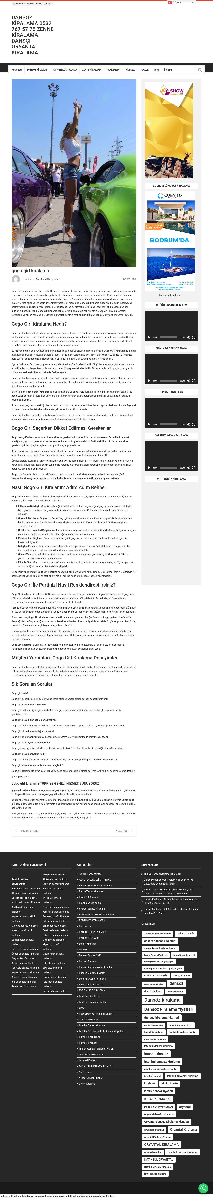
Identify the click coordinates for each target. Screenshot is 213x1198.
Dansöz (83, 949)
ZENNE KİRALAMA (91, 69)
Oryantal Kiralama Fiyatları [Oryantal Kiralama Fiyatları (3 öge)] (157, 1137)
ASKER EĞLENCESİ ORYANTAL (95, 879)
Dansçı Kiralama (87, 943)
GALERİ (145, 69)
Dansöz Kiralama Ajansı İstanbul (95, 967)
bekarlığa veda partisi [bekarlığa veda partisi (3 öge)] (184, 955)
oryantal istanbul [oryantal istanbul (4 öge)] (154, 1129)
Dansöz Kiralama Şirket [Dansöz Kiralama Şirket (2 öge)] (153, 1025)
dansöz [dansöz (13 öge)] (177, 983)
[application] (171, 326)
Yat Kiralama (85, 1072)
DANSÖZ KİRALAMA (37, 69)
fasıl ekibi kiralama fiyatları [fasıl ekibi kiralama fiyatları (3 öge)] (182, 1032)
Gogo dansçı (18, 437)
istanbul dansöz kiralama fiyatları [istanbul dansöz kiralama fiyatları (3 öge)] (160, 1069)
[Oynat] (149, 337)
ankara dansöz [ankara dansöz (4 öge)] (185, 933)
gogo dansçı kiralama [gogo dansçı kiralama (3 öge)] (155, 1039)
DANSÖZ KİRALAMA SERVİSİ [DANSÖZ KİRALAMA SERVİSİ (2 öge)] (155, 975)
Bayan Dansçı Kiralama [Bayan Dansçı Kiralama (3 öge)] (155, 955)
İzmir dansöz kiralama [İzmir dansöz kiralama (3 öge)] (155, 1174)
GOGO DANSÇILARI (89, 1019)
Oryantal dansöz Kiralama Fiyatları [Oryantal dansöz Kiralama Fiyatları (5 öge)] (166, 1121)
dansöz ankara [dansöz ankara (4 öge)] (152, 991)
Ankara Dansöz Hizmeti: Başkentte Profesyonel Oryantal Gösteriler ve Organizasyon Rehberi (168, 891)
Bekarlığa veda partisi (90, 903)
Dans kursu (85, 926)
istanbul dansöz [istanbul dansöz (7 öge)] (156, 1054)
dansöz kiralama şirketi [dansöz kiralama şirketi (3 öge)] (180, 1025)
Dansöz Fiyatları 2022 (90, 955)
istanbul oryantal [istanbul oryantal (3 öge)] (152, 1076)
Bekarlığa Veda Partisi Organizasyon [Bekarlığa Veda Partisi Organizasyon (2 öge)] (158, 962)
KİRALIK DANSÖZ (88, 1043)
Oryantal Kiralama (88, 1060)
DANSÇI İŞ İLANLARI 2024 (92, 932)
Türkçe (174, 3)
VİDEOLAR (130, 69)
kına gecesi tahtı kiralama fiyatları (96, 1048)
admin (57, 279)
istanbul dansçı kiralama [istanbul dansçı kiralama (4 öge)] (158, 1046)
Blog (156, 69)
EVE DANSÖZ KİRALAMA (92, 990)
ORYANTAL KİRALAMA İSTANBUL (96, 1066)
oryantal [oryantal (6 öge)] (185, 1107)
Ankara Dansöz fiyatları (91, 874)
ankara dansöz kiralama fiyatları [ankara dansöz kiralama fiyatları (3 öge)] (160, 948)
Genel (82, 1008)
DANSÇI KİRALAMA (89, 938)
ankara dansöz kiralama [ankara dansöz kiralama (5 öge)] (159, 941)
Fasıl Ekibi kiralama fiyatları (93, 1002)
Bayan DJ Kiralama (89, 897)
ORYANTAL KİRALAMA (65, 69)
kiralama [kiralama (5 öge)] (150, 1083)
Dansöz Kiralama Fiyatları (92, 973)
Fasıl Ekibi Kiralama (89, 996)
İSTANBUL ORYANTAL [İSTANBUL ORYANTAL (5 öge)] (158, 1159)
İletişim (168, 69)
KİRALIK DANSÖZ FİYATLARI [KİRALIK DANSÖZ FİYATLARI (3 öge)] (158, 1107)
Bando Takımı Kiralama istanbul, (95, 885)
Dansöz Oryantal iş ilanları (92, 978)
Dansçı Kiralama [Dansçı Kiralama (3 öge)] (182, 975)
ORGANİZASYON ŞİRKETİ (92, 1054)
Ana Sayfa (17, 69)
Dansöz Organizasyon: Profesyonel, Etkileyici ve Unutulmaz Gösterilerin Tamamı (168, 881)
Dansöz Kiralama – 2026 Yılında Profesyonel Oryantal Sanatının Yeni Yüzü (171, 911)
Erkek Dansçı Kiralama (90, 984)
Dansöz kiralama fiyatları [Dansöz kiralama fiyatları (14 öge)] (168, 1009)
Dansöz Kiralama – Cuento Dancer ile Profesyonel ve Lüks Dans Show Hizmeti (171, 901)
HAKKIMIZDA (113, 69)
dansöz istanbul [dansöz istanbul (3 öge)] (175, 991)
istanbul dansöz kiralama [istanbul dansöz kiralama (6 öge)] (162, 1062)
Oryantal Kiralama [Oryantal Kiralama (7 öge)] (183, 1130)
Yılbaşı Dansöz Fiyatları (91, 1078)
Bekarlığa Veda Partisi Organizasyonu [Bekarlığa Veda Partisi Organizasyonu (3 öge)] (163, 968)
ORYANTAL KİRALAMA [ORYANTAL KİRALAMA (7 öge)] (161, 1145)
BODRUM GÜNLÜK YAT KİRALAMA (97, 914)
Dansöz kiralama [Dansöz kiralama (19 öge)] (162, 1000)
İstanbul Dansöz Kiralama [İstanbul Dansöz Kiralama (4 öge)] (182, 1152)
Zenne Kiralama (87, 1083)
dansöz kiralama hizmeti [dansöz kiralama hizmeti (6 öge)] (161, 1018)
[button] (203, 1188)
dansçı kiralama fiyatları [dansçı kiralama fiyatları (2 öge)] (153, 984)
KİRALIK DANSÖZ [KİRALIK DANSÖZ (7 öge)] (157, 1099)
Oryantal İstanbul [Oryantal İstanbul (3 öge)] (152, 1152)
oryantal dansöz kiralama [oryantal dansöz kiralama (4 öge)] (159, 1114)
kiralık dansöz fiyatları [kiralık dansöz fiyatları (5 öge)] (158, 1091)
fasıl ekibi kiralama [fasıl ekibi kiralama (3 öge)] (153, 1032)
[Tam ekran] (193, 337)
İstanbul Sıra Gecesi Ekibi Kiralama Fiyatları (101, 1031)
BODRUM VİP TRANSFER (92, 920)
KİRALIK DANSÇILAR (90, 1037)
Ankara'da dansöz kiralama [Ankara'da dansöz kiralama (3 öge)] (157, 933)
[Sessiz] (188, 337)
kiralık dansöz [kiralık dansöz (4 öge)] (170, 1083)
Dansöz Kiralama (88, 961)
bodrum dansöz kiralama (92, 908)
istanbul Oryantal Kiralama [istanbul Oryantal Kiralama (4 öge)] (182, 1076)
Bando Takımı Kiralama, (91, 891)
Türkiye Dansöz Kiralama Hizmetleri (162, 874)
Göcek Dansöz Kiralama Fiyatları (95, 1013)
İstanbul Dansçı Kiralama (92, 1025)
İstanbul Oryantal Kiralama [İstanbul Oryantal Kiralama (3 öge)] (157, 1167)
